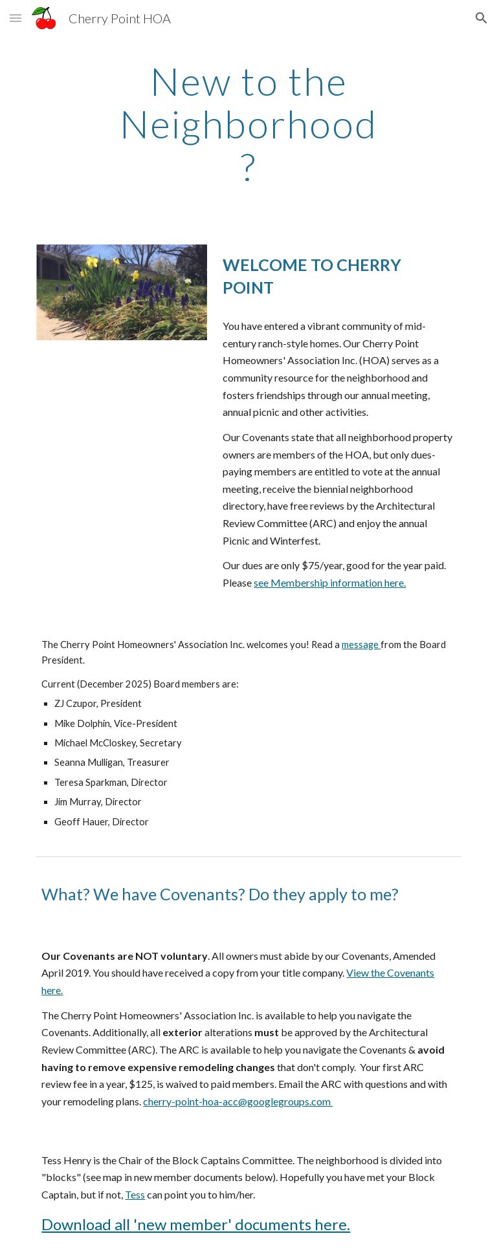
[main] (248, 123)
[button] (15, 18)
